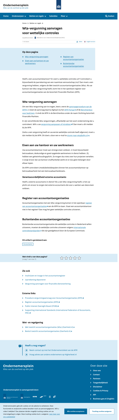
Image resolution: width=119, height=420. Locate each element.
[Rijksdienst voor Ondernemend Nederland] (10, 396)
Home (24, 23)
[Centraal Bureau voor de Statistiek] (50, 397)
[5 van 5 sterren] (80, 258)
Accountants (27, 244)
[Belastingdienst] (25, 396)
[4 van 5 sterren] (75, 258)
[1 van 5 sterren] (62, 258)
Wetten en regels (35, 23)
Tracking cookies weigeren (101, 411)
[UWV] (54, 397)
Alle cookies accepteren (75, 411)
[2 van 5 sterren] (66, 258)
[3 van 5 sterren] (71, 258)
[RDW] (43, 397)
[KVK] (35, 397)
